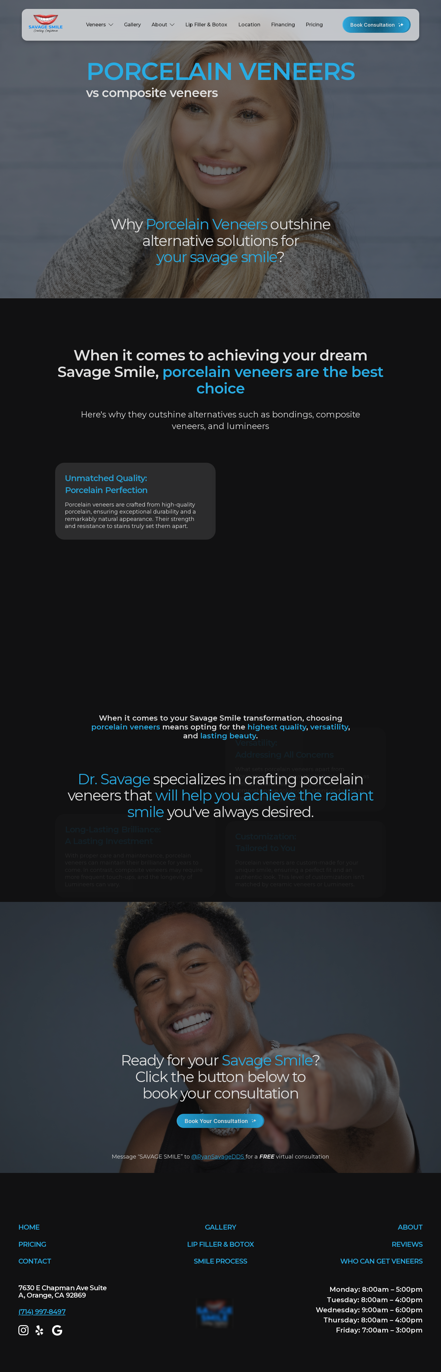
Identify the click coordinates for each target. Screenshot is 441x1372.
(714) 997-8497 (42, 1312)
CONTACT (34, 1261)
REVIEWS (407, 1244)
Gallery (132, 25)
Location (249, 25)
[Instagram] (23, 1330)
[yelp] (40, 1330)
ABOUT (410, 1227)
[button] (99, 25)
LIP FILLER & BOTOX (220, 1244)
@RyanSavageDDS (218, 1156)
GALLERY (220, 1227)
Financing (283, 25)
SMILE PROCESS (220, 1261)
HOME (29, 1227)
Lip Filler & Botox (206, 25)
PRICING (32, 1244)
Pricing (314, 25)
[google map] (57, 1330)
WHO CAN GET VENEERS (381, 1261)
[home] (47, 24)
